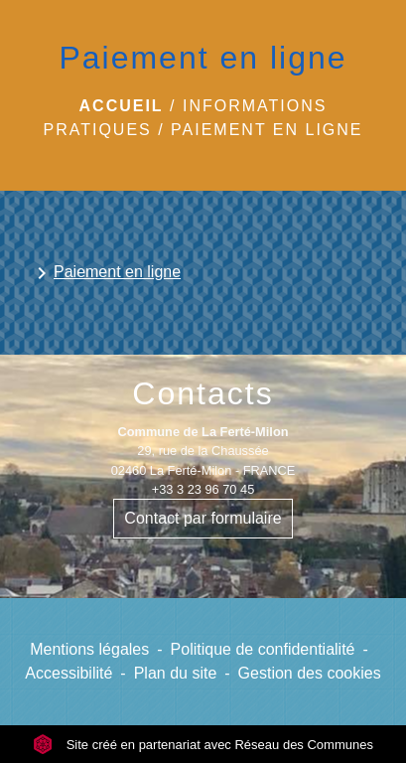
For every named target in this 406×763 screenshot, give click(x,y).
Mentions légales (89, 649)
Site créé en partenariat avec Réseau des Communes (203, 744)
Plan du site (175, 673)
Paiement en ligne (266, 129)
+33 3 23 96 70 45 (203, 489)
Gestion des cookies (309, 673)
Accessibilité (68, 673)
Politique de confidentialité (263, 649)
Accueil (121, 105)
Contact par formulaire (202, 518)
